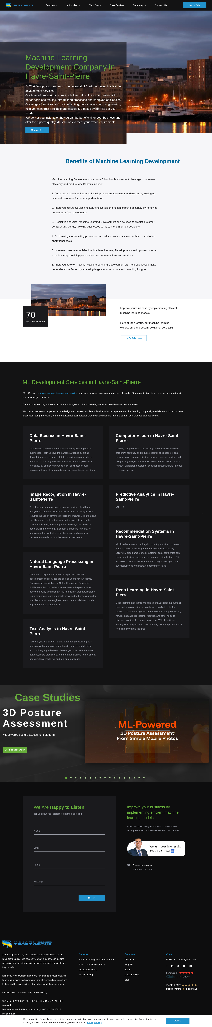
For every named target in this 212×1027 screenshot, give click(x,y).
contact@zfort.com (143, 869)
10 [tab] (110, 778)
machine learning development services (58, 393)
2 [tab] (71, 778)
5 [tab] (85, 778)
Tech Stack (95, 5)
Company (139, 5)
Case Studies (117, 5)
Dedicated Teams (88, 969)
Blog (127, 979)
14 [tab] (129, 778)
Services (83, 954)
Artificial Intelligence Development (96, 959)
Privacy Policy (94, 1022)
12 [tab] (119, 778)
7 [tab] (95, 778)
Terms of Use (24, 992)
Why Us (129, 964)
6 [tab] (90, 778)
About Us (129, 959)
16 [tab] (139, 778)
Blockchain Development (92, 964)
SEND (91, 898)
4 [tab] (80, 778)
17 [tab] (144, 778)
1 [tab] (66, 778)
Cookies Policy (40, 992)
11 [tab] (114, 778)
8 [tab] (100, 778)
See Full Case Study (15, 750)
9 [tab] (105, 778)
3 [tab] (75, 778)
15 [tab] (134, 778)
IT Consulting (86, 974)
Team (128, 969)
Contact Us (161, 5)
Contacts (171, 954)
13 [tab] (124, 778)
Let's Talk (194, 5)
